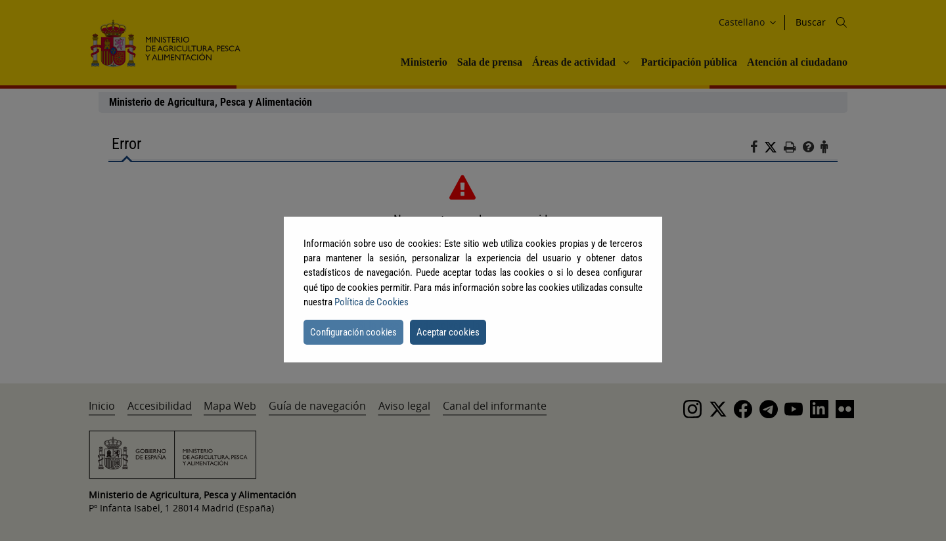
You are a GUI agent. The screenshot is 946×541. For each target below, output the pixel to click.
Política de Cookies (371, 302)
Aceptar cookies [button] (448, 332)
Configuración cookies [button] (353, 332)
